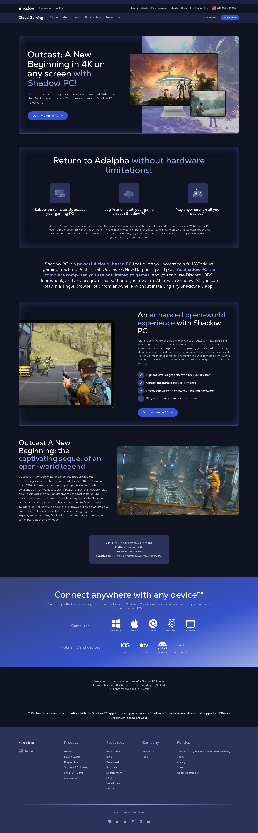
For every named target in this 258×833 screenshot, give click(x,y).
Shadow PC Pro (73, 772)
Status (110, 788)
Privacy (181, 762)
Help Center (113, 751)
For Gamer (45, 8)
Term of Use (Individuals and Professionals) (203, 751)
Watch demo (208, 17)
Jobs (145, 756)
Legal (180, 756)
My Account (199, 8)
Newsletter (113, 783)
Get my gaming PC (48, 115)
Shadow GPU (72, 778)
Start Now (230, 17)
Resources (115, 17)
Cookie (181, 767)
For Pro (59, 8)
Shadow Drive (179, 8)
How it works (72, 17)
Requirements (115, 772)
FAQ (109, 778)
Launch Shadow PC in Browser (149, 8)
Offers (54, 17)
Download (112, 762)
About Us (148, 751)
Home (68, 751)
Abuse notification (188, 772)
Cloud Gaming (31, 17)
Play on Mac (93, 17)
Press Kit (111, 767)
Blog (109, 756)
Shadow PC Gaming (76, 767)
